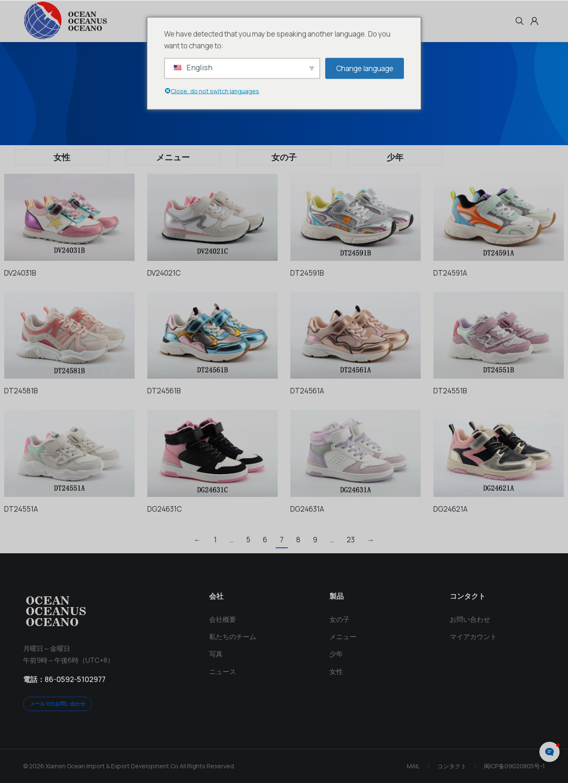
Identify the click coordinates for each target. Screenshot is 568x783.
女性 (61, 157)
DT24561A (307, 390)
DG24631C (164, 509)
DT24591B (307, 273)
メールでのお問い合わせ (57, 703)
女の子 (284, 157)
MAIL (413, 766)
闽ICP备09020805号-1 (514, 766)
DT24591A (450, 273)
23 (351, 539)
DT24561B (164, 390)
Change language (364, 68)
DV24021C (163, 273)
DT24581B (21, 390)
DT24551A (21, 509)
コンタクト (452, 766)
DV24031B (20, 273)
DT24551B (450, 390)
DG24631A (307, 509)
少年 (395, 157)
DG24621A (450, 509)
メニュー (173, 157)
